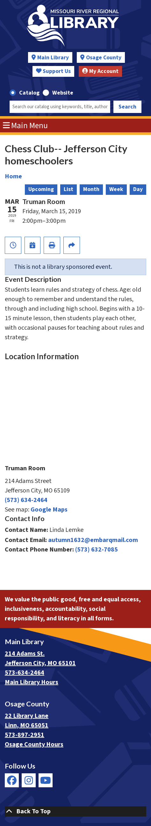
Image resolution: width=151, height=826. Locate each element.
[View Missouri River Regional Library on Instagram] (29, 780)
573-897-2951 (24, 734)
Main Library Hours (31, 682)
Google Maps (49, 509)
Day (138, 189)
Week (116, 189)
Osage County (103, 58)
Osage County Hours (34, 744)
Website (62, 93)
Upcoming (41, 189)
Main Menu (25, 125)
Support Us (53, 71)
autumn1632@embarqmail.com (93, 540)
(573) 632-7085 (96, 549)
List (68, 189)
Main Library (53, 58)
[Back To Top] (75, 811)
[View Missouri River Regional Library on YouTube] (46, 780)
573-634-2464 (24, 672)
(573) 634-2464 (26, 500)
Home (13, 176)
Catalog (29, 93)
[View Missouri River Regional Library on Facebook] (12, 780)
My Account (100, 71)
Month (91, 189)
